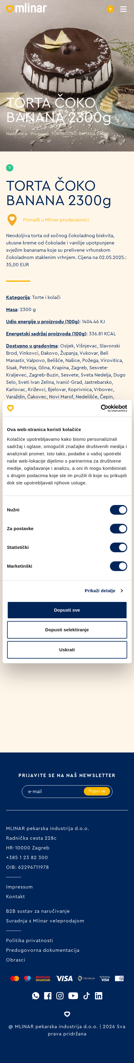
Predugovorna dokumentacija (43, 950)
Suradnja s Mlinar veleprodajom (45, 920)
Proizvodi (40, 134)
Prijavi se (97, 791)
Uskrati (67, 649)
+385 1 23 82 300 (27, 857)
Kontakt (15, 896)
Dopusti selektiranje (67, 629)
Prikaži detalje (100, 590)
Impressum (19, 887)
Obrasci (15, 960)
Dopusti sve (67, 610)
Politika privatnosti (29, 940)
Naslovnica (16, 134)
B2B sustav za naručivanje (38, 911)
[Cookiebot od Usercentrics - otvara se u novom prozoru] (100, 408)
